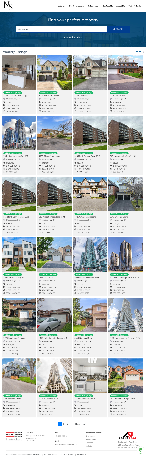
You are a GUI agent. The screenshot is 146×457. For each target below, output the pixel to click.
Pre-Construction (77, 6)
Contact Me (108, 6)
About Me (120, 6)
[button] (4, 72)
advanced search (73, 37)
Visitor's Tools (135, 6)
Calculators (93, 6)
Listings (61, 6)
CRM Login (81, 455)
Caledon (89, 446)
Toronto (89, 443)
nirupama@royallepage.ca (66, 444)
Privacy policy (50, 455)
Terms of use (67, 455)
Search (118, 29)
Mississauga (91, 439)
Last (84, 424)
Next (77, 424)
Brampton (90, 436)
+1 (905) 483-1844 (62, 436)
